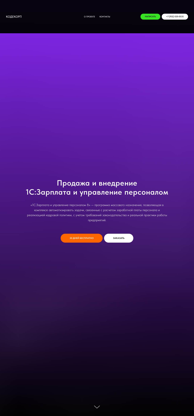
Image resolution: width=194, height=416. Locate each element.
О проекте (89, 16)
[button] (150, 17)
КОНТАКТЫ (104, 16)
